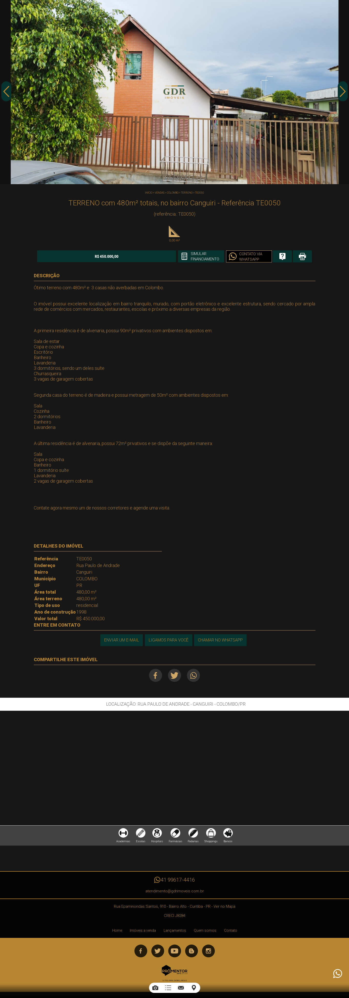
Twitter (174, 675)
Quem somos (205, 932)
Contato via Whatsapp (231, 257)
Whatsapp (195, 675)
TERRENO (187, 192)
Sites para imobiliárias (174, 982)
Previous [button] (6, 92)
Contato (230, 932)
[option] (174, 92)
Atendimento (337, 974)
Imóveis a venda (143, 932)
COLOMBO (172, 192)
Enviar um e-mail (120, 639)
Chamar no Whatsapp (220, 639)
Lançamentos (175, 932)
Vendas (159, 192)
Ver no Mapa (224, 908)
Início (148, 192)
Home (117, 932)
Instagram (208, 952)
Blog (191, 952)
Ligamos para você (168, 639)
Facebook (154, 675)
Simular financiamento (184, 256)
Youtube (174, 952)
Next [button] (342, 92)
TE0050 (199, 192)
